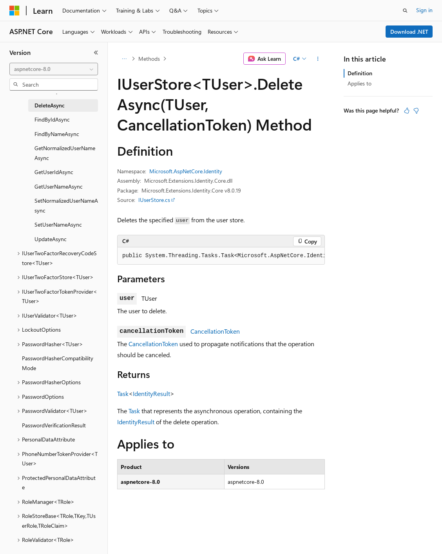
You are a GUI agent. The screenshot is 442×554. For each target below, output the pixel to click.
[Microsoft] (14, 10)
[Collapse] (96, 52)
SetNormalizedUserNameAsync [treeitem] (66, 205)
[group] (221, 256)
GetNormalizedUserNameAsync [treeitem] (64, 153)
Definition (360, 73)
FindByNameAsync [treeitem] (56, 134)
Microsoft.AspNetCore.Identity (185, 171)
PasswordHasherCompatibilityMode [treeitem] (57, 363)
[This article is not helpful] (416, 110)
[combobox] (53, 69)
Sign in (424, 10)
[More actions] (318, 59)
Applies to (359, 83)
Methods (149, 58)
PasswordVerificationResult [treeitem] (54, 425)
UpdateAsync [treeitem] (50, 239)
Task (123, 393)
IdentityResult (151, 393)
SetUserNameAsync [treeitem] (58, 224)
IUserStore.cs (154, 199)
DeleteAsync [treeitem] (49, 105)
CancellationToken (215, 331)
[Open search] (405, 11)
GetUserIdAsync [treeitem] (53, 172)
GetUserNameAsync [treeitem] (58, 186)
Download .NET (409, 31)
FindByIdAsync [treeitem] (52, 119)
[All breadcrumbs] (124, 59)
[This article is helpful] (406, 110)
